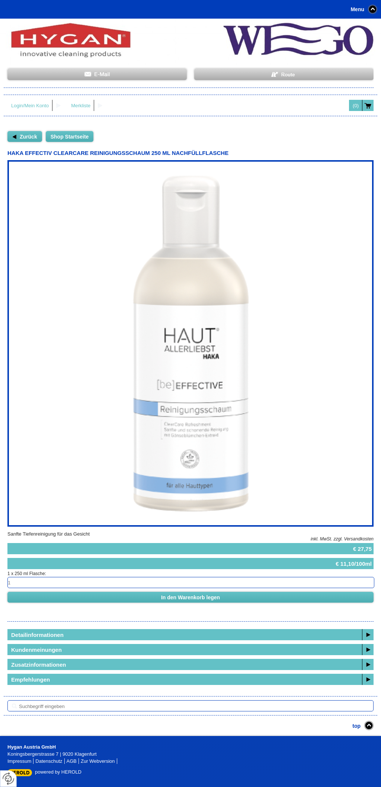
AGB (72, 761)
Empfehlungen (30, 679)
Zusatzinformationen (38, 664)
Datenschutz (48, 761)
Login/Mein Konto (30, 105)
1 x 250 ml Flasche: (26, 573)
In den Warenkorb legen (190, 597)
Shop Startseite (70, 137)
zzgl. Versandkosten (353, 539)
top (356, 726)
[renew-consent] (8, 778)
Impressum (19, 761)
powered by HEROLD (58, 772)
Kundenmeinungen (36, 650)
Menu (357, 9)
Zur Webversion (98, 761)
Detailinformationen (37, 635)
